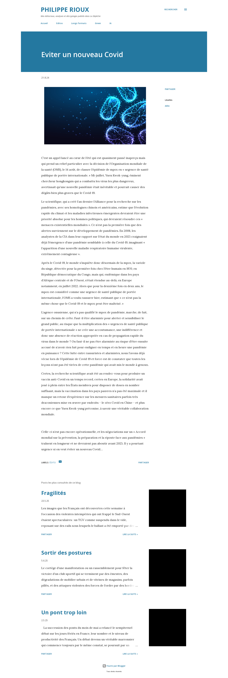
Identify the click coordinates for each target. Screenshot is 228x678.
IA (110, 23)
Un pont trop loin (64, 612)
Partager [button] (170, 89)
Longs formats (78, 23)
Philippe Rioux (65, 9)
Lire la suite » (130, 534)
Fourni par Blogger (114, 665)
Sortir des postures (66, 552)
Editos (59, 23)
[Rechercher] (170, 9)
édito (167, 105)
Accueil (44, 23)
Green (98, 23)
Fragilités (53, 492)
